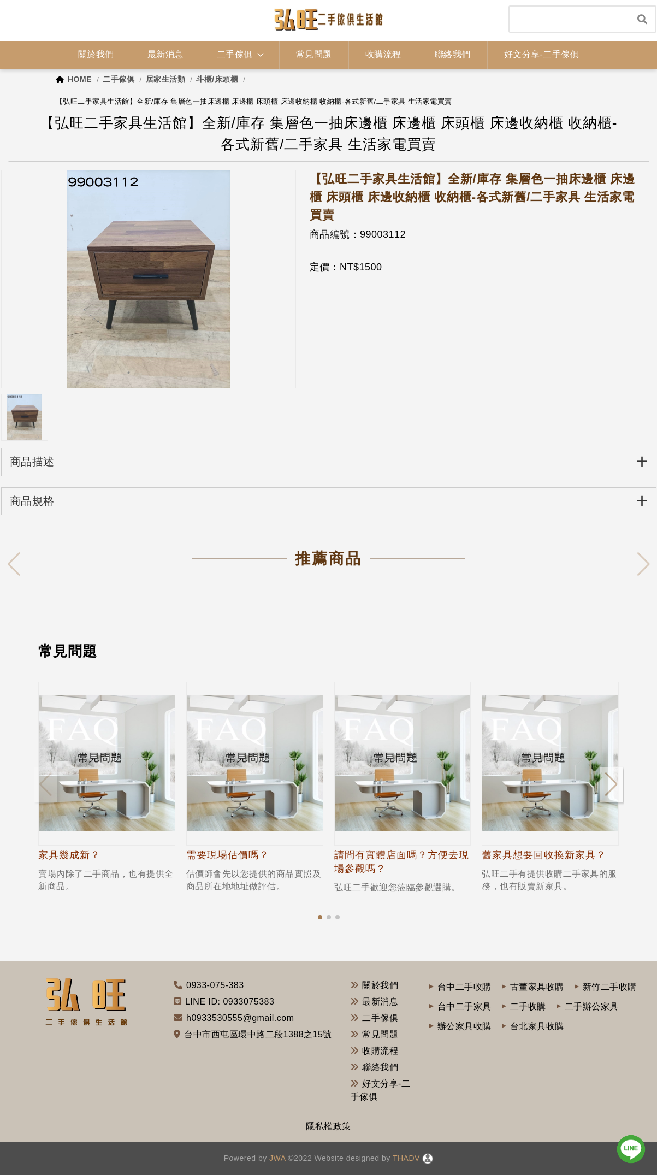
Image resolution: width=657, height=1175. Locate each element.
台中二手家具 (464, 1006)
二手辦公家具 (592, 1006)
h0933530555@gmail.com (240, 1018)
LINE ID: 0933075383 (229, 1001)
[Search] (570, 19)
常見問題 (375, 1034)
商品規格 (329, 500)
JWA (276, 1158)
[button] (320, 917)
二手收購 (528, 1006)
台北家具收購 (537, 1026)
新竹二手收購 (610, 986)
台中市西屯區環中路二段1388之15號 (258, 1034)
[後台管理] (427, 1158)
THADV (406, 1158)
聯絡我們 (375, 1067)
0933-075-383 (215, 985)
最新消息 (375, 1001)
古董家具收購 (537, 986)
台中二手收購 (464, 986)
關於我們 (375, 985)
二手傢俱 (375, 1018)
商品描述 (329, 461)
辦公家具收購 (464, 1026)
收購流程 (375, 1050)
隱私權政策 (328, 1126)
